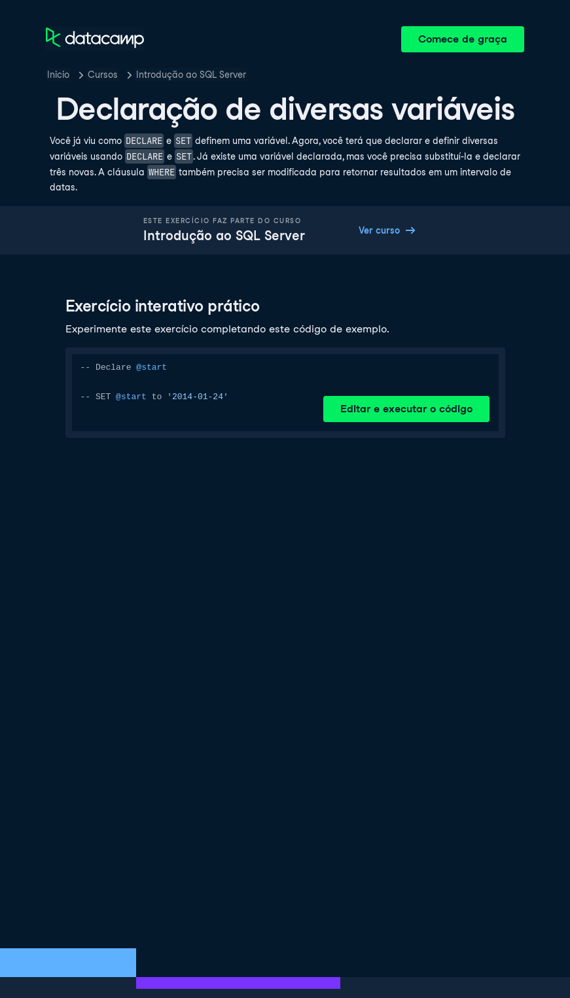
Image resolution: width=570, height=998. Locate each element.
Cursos (103, 74)
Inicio (58, 74)
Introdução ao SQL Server (191, 74)
